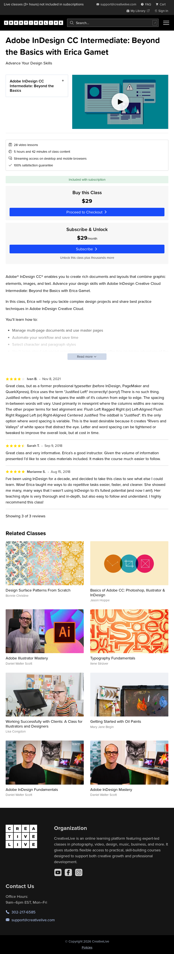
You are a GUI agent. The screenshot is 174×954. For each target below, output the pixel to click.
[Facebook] (68, 872)
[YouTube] (58, 872)
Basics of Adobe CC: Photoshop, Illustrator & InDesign (127, 592)
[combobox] (112, 23)
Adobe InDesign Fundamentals (32, 789)
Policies (87, 947)
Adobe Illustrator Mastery (27, 658)
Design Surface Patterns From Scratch (38, 590)
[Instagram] (79, 872)
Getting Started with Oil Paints (115, 721)
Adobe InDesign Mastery (111, 789)
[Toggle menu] (166, 23)
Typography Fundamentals (112, 658)
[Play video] (120, 102)
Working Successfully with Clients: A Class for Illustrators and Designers (44, 724)
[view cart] (162, 4)
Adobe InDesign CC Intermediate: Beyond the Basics (32, 85)
